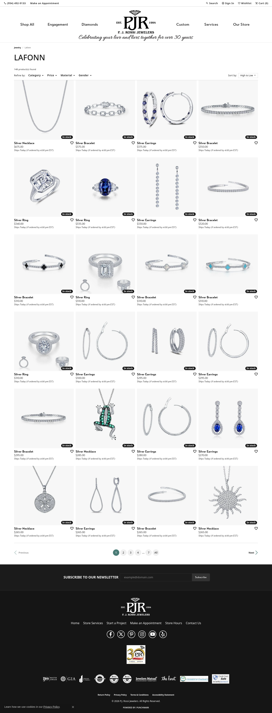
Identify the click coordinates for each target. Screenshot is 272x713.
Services (211, 24)
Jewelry (17, 47)
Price (50, 75)
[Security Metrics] (220, 679)
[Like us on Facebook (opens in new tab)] (110, 634)
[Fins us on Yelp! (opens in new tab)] (163, 634)
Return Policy (104, 695)
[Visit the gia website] (68, 679)
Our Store (241, 24)
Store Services (93, 623)
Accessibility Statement (163, 695)
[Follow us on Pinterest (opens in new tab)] (131, 634)
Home (75, 623)
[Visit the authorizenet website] (100, 679)
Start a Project (116, 623)
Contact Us (193, 623)
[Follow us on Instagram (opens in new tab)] (142, 634)
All (155, 552)
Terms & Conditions (139, 695)
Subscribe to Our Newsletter (91, 577)
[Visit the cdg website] (114, 679)
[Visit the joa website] (84, 679)
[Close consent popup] (73, 707)
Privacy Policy (120, 695)
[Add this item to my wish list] (71, 143)
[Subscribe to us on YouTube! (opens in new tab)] (152, 634)
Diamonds (90, 24)
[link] (15, 3)
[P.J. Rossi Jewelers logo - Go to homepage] (136, 25)
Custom (182, 24)
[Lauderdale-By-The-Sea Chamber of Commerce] (194, 679)
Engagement (58, 24)
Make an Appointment (146, 623)
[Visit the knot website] (168, 679)
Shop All (27, 24)
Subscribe (201, 577)
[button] (212, 3)
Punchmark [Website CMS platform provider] (143, 707)
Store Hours (173, 623)
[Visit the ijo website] (50, 679)
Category (34, 75)
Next (251, 552)
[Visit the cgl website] (127, 679)
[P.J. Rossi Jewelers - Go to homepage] (136, 606)
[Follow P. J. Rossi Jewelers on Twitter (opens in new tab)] (121, 634)
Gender (84, 75)
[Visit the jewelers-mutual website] (146, 679)
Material (66, 75)
